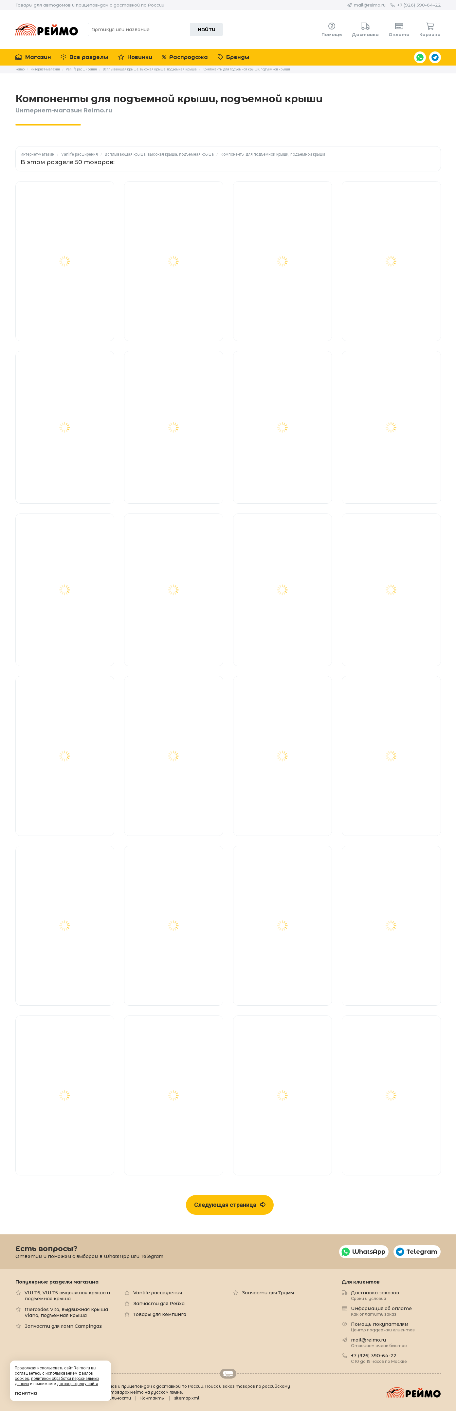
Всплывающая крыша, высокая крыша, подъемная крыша (159, 154)
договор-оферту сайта (77, 1384)
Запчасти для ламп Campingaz (63, 1326)
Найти (206, 29)
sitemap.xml (186, 1398)
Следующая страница (229, 1204)
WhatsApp (420, 57)
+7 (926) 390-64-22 (419, 5)
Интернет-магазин (37, 154)
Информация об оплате (381, 1310)
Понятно (26, 1393)
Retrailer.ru (228, 1374)
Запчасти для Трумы (268, 1293)
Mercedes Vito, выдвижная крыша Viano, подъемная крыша (66, 1312)
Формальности (114, 1398)
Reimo (46, 29)
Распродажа (185, 57)
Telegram (435, 57)
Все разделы (84, 57)
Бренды (233, 57)
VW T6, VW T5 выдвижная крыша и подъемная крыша (67, 1296)
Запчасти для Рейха (159, 1303)
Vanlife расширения (79, 154)
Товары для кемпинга (159, 1314)
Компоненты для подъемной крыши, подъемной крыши (273, 154)
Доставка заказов (375, 1295)
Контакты (152, 1398)
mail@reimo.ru (370, 5)
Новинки (135, 57)
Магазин (33, 57)
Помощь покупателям (383, 1326)
